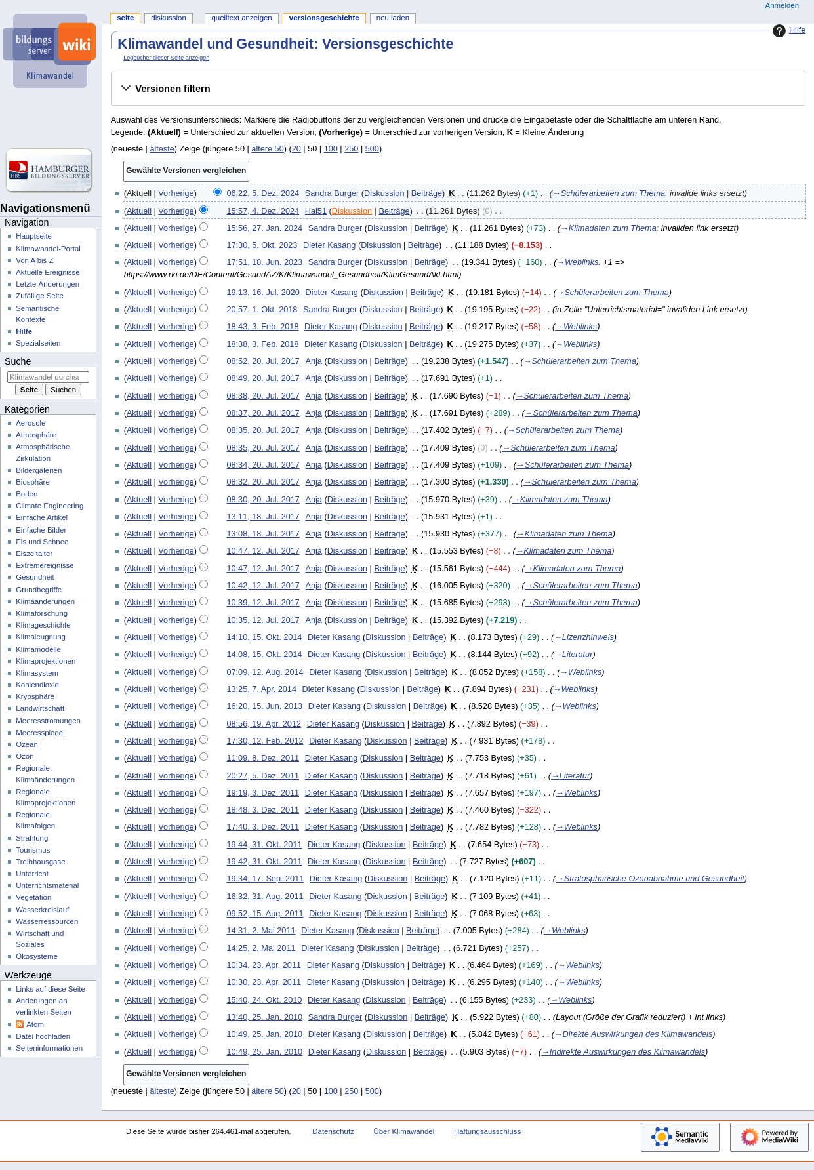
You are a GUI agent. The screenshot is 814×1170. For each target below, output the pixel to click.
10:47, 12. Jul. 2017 (262, 550)
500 (372, 148)
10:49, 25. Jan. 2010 (264, 1034)
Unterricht (32, 873)
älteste (162, 148)
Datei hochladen (43, 1036)
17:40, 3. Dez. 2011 (262, 827)
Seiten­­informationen (49, 1048)
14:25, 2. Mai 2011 (260, 948)
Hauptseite (34, 236)
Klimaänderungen (45, 601)
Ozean (27, 744)
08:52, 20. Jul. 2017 (262, 361)
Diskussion (384, 193)
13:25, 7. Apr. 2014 (261, 689)
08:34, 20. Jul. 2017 (262, 465)
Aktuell (139, 211)
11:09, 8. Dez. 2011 (262, 758)
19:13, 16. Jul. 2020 (262, 292)
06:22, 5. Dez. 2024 (262, 193)
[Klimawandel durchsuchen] (48, 377)
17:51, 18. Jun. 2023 (264, 262)
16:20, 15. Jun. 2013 (264, 706)
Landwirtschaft (40, 708)
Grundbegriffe (39, 590)
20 (296, 148)
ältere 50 (267, 148)
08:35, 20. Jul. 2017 (262, 430)
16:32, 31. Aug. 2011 (264, 896)
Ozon (24, 756)
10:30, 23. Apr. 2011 (263, 982)
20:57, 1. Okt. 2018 (261, 309)
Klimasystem (37, 673)
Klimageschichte (43, 625)
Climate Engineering (49, 506)
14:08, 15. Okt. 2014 (264, 654)
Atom (35, 1024)
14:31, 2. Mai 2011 (260, 930)
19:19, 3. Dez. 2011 (262, 792)
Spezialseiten (38, 343)
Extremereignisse (44, 565)
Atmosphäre (36, 435)
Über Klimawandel (404, 1131)
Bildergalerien (39, 470)
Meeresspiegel (40, 732)
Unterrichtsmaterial (47, 885)
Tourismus (33, 850)
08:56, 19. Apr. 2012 (263, 724)
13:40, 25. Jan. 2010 (264, 1017)
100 (331, 148)
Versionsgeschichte (324, 18)
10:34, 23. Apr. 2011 (263, 965)
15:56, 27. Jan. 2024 (264, 228)
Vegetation (33, 897)
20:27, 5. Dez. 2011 (262, 775)
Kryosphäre (35, 696)
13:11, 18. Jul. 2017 (262, 516)
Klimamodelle (38, 649)
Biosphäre (33, 482)
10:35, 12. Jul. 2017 (262, 620)
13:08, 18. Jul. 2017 (262, 533)
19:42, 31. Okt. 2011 (264, 861)
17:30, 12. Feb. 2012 (264, 741)
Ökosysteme (37, 956)
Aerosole (30, 423)
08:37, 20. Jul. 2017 (262, 413)
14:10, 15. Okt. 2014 (264, 637)
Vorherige (175, 193)
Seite (125, 18)
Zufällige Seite (40, 296)
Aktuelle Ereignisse (47, 272)
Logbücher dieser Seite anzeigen (166, 57)
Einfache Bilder (41, 530)
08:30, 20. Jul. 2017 (262, 499)
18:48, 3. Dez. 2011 (262, 810)
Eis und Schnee (42, 542)
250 (351, 148)
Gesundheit (35, 577)
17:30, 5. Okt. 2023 (261, 245)
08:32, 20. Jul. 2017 (262, 482)
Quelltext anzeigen (241, 18)
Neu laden (392, 18)
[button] (457, 88)
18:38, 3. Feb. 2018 (262, 344)
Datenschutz (333, 1131)
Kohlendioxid (37, 685)
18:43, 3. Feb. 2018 (262, 326)
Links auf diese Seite (50, 989)
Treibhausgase (40, 862)
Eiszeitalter (34, 553)
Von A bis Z (34, 260)
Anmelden (782, 5)
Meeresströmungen (48, 721)
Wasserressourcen (47, 921)
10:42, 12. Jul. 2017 (262, 585)
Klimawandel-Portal (48, 248)
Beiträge (426, 193)
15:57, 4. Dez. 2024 (262, 211)
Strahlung (32, 838)
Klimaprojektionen (45, 661)
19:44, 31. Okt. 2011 (264, 844)
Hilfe (787, 30)
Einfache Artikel (42, 517)
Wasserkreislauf (42, 910)
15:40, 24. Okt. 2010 (264, 1000)
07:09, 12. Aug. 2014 (264, 672)
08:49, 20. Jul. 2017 (262, 378)
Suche (18, 361)
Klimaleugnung (41, 637)
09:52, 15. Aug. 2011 (264, 913)
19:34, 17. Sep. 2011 (265, 878)
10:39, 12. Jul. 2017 (262, 602)
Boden (26, 494)
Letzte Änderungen (47, 284)
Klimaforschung (42, 613)
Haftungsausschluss (487, 1131)
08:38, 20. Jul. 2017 (262, 396)
